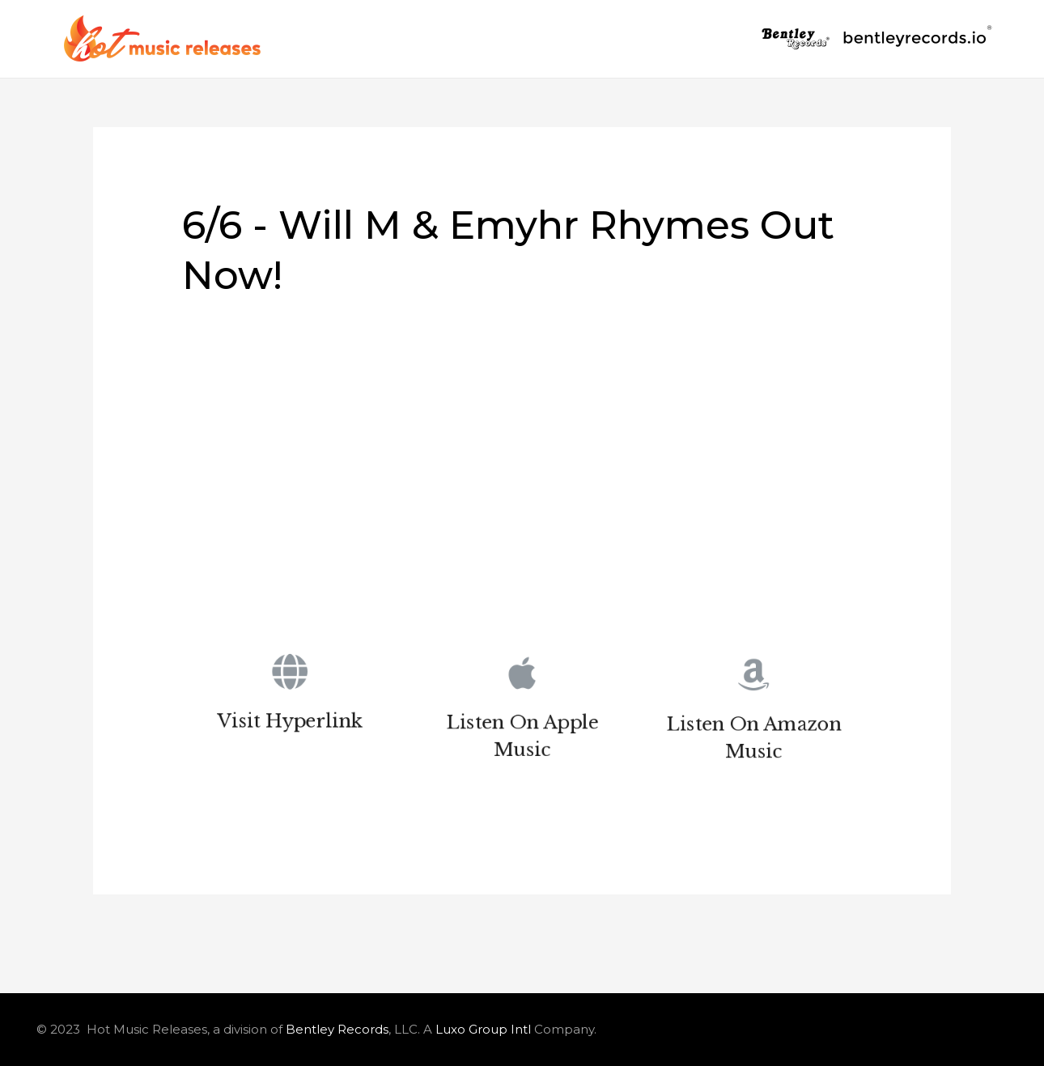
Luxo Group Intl (483, 1029)
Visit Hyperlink (290, 724)
